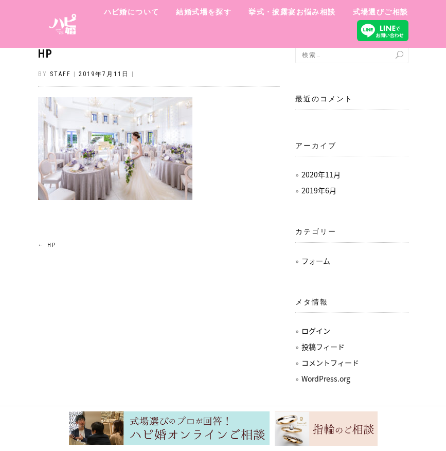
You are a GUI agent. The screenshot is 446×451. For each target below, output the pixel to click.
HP (45, 53)
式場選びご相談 (380, 12)
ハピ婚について (131, 12)
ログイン (315, 331)
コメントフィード (330, 362)
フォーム (315, 261)
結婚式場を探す (203, 12)
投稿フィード (323, 346)
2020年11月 (321, 174)
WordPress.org (325, 378)
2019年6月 (318, 190)
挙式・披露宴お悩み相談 (291, 12)
